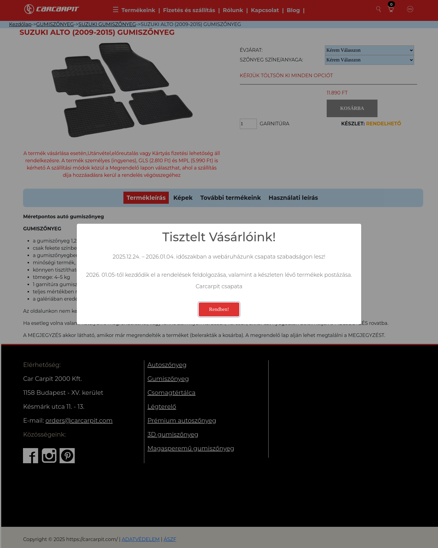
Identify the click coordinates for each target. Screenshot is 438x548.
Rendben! (219, 309)
